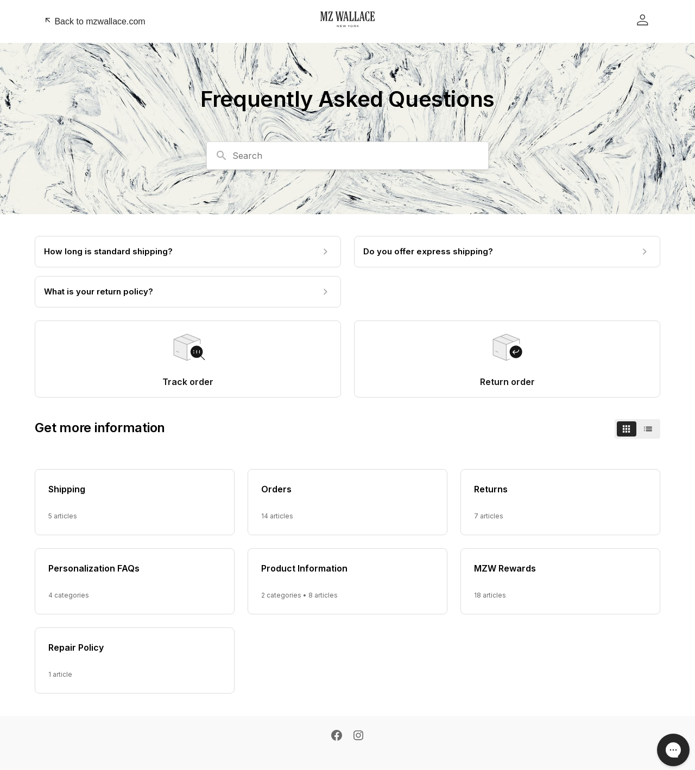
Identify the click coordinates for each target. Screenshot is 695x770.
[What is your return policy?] (188, 291)
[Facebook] (336, 736)
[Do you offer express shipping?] (507, 251)
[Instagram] (358, 736)
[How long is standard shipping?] (188, 251)
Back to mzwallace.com (94, 21)
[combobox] (347, 156)
